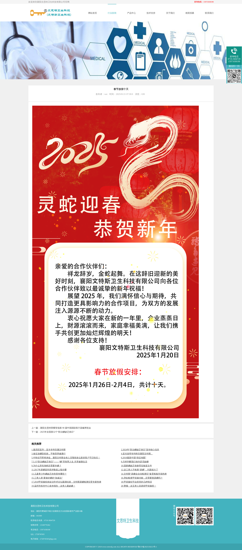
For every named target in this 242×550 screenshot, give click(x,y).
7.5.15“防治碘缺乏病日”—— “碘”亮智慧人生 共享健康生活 (59, 462)
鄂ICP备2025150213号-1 (147, 547)
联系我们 (209, 13)
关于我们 (170, 13)
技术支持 (151, 13)
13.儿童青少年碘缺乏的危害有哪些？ (49, 474)
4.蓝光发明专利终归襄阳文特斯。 (137, 454)
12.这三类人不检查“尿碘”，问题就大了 (139, 470)
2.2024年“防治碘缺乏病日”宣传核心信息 (140, 450)
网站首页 (92, 13)
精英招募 (190, 13)
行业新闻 (112, 13)
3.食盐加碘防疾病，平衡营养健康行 (48, 454)
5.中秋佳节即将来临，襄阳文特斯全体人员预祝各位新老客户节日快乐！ (65, 458)
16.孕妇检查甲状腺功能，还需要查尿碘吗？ (142, 478)
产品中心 (131, 13)
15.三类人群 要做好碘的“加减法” (47, 478)
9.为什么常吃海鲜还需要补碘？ (46, 466)
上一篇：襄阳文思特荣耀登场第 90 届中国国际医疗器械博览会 (61, 428)
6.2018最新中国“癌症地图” (133, 458)
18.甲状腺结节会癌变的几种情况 (136, 482)
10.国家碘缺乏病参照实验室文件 (136, 466)
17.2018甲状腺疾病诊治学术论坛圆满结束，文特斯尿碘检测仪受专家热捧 (66, 482)
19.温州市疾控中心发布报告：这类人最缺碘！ (53, 486)
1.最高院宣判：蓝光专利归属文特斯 (48, 450)
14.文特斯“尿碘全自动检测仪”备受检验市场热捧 (144, 474)
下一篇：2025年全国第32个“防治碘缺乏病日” (52, 432)
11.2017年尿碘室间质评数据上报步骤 (49, 470)
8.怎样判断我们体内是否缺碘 (135, 462)
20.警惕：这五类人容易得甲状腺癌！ (138, 486)
